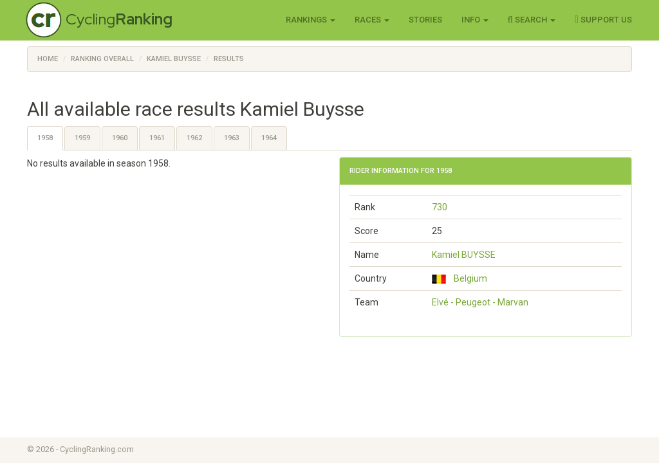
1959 (82, 138)
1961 (157, 138)
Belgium (459, 278)
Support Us (603, 19)
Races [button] (372, 19)
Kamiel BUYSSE (464, 255)
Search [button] (532, 19)
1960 (119, 138)
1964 (269, 138)
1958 (45, 138)
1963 (231, 138)
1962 (194, 138)
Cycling (119, 19)
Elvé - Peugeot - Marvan (480, 302)
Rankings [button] (310, 19)
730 (439, 207)
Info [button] (474, 19)
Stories (425, 19)
